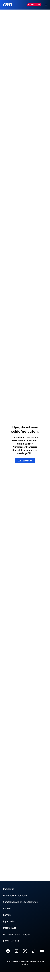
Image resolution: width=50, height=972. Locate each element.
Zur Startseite (25, 460)
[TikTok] (33, 951)
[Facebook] (8, 951)
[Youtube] (42, 951)
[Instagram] (16, 951)
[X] (25, 951)
